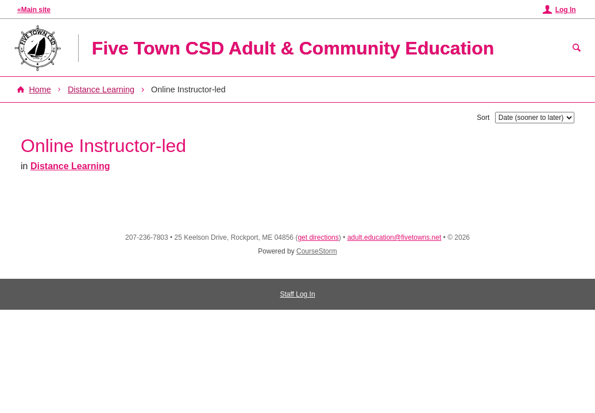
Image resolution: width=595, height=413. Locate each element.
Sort (483, 118)
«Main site (34, 10)
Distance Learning (101, 89)
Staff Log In (297, 294)
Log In (565, 10)
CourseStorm (316, 251)
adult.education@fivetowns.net (394, 237)
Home (40, 89)
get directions (318, 237)
